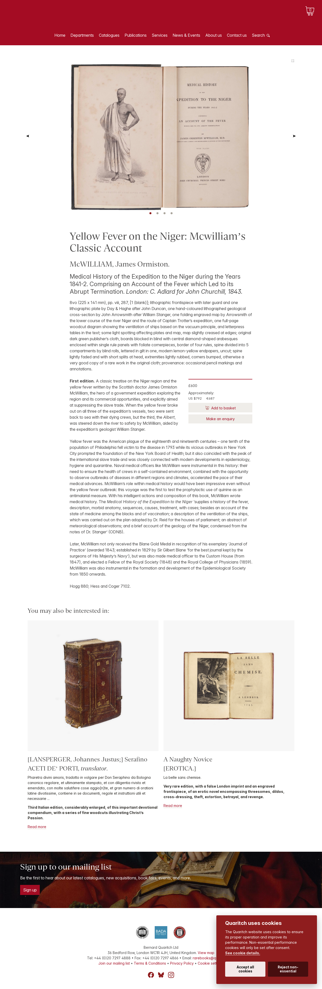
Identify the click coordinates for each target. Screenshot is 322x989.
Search (258, 35)
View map (206, 953)
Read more (37, 827)
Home (59, 35)
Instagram (171, 975)
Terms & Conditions (150, 963)
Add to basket (223, 408)
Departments (82, 35)
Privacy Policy (182, 963)
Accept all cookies (245, 969)
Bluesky (161, 975)
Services (160, 35)
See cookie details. (242, 953)
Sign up (30, 889)
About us (213, 35)
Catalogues (109, 35)
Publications (136, 35)
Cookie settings (211, 963)
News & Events (186, 35)
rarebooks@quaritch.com (214, 958)
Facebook (151, 975)
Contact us (237, 35)
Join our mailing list (114, 963)
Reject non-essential (288, 969)
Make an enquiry (220, 419)
